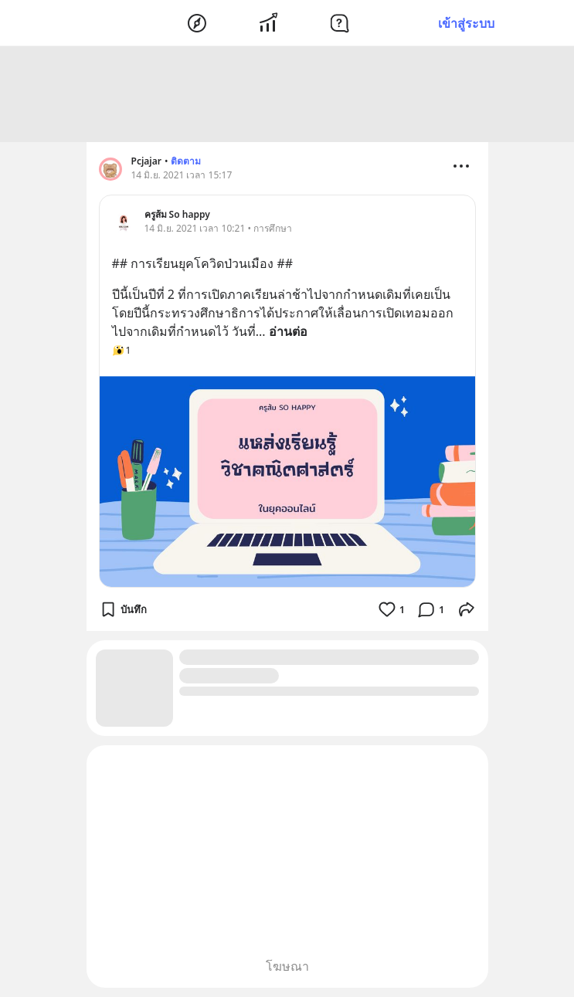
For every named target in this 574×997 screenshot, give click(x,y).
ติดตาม (186, 161)
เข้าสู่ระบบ (466, 23)
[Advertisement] (287, 94)
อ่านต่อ (288, 331)
